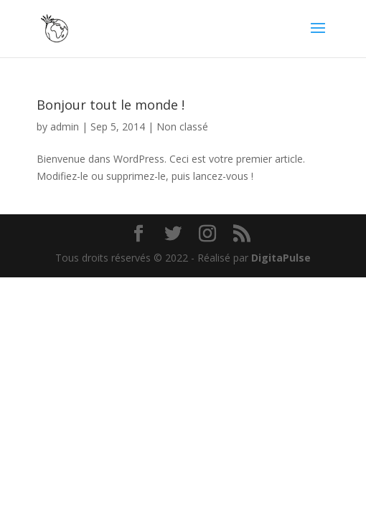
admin (64, 126)
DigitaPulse (281, 257)
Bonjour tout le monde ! (110, 104)
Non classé (182, 126)
